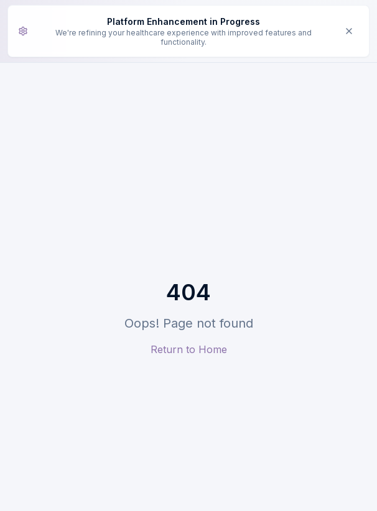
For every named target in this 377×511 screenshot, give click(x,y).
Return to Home (189, 349)
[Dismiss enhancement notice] (349, 31)
